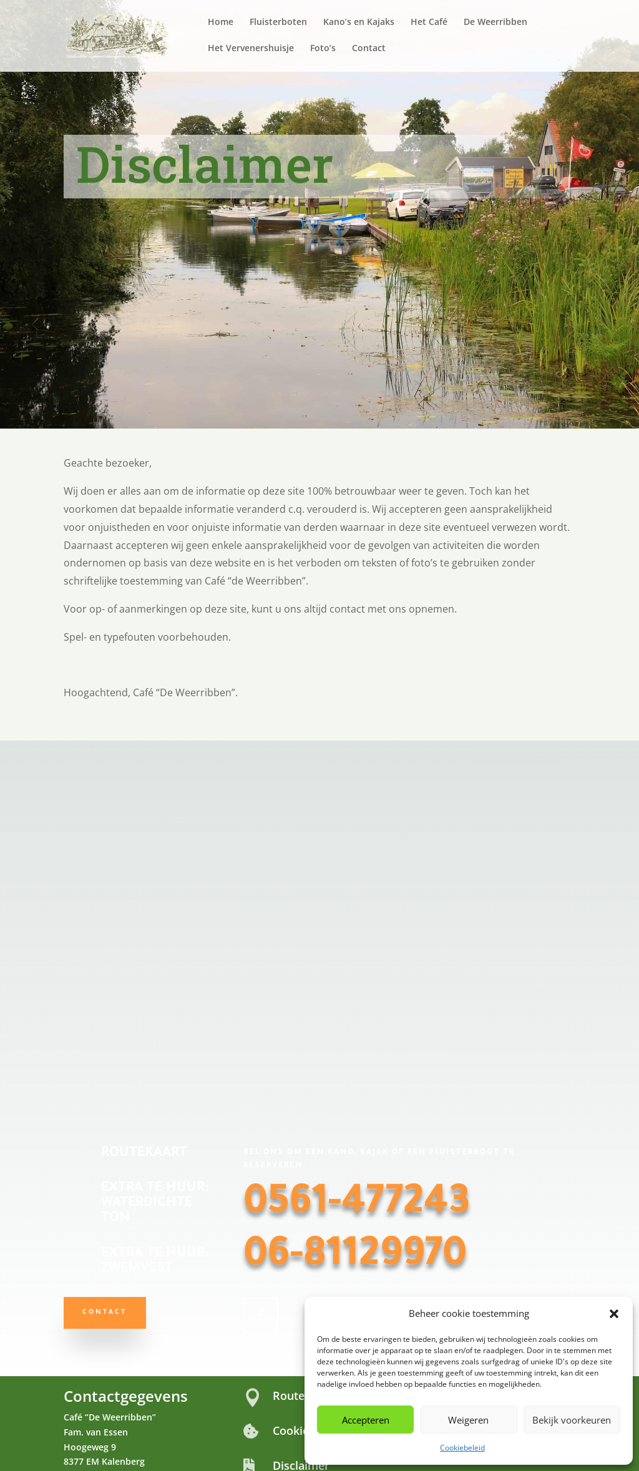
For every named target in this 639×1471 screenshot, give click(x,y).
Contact (369, 49)
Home (220, 22)
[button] (614, 1314)
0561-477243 (356, 1205)
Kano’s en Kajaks (358, 22)
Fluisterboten (278, 22)
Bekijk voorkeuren (571, 1420)
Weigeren (468, 1420)
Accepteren (365, 1420)
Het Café (429, 22)
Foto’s (323, 49)
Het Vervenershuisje (251, 49)
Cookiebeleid (462, 1447)
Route (289, 1395)
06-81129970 (355, 1257)
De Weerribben (495, 22)
